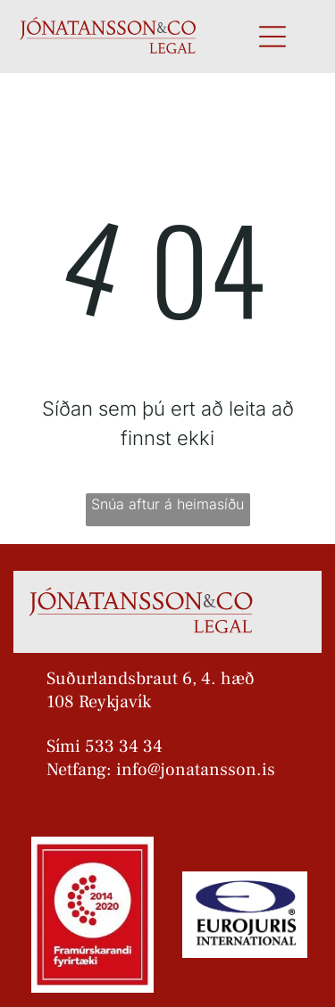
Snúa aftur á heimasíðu (167, 504)
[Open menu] (272, 36)
